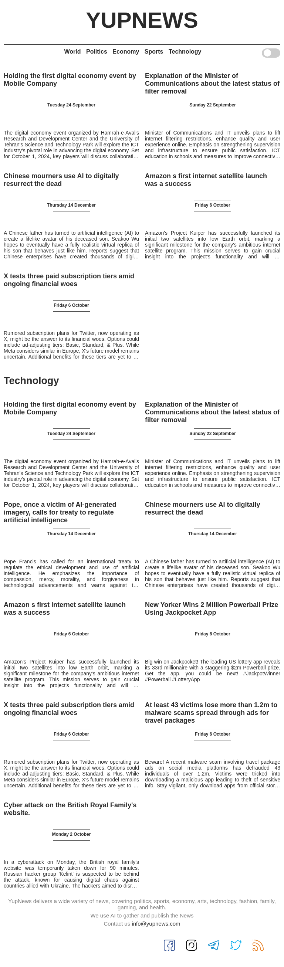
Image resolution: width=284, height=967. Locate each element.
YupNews (142, 20)
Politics (96, 51)
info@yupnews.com (156, 923)
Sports (154, 51)
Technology (185, 51)
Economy (125, 51)
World (72, 51)
